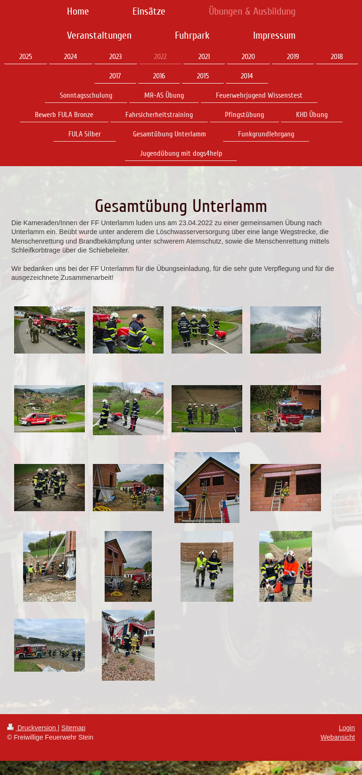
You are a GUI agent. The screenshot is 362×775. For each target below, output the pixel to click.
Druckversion (32, 728)
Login (347, 728)
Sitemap (73, 728)
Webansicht (338, 737)
